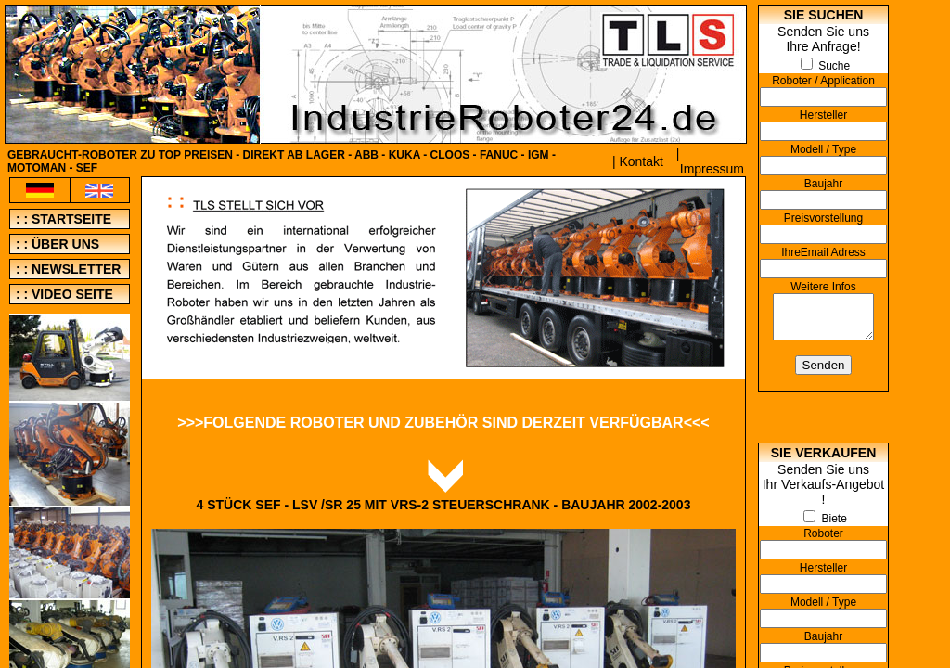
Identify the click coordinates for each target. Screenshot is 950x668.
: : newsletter (66, 269)
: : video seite (62, 294)
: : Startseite (61, 219)
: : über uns (55, 244)
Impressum (712, 168)
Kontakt (640, 161)
